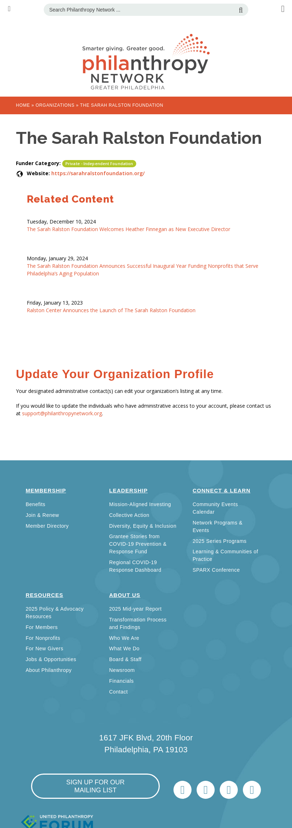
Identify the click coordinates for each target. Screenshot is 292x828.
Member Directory (47, 526)
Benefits (36, 504)
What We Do (124, 648)
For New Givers (44, 648)
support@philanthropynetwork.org (62, 413)
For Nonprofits (43, 638)
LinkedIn (206, 790)
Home (23, 105)
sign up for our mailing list (95, 786)
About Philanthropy (49, 670)
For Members (42, 627)
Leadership (128, 490)
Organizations (54, 105)
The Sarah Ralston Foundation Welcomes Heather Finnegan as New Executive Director (128, 229)
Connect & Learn (221, 490)
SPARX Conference (216, 570)
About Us (124, 595)
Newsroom (122, 670)
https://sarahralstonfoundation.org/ (98, 173)
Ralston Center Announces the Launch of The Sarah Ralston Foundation (111, 310)
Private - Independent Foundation (99, 163)
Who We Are (124, 638)
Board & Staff (125, 659)
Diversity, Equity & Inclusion (142, 526)
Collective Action (129, 515)
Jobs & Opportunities (51, 659)
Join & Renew (42, 515)
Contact (118, 692)
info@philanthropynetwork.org (229, 790)
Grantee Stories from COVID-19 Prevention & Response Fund (138, 543)
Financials (121, 681)
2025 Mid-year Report (135, 609)
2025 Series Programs (219, 541)
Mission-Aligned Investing (140, 504)
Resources (44, 595)
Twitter (182, 790)
